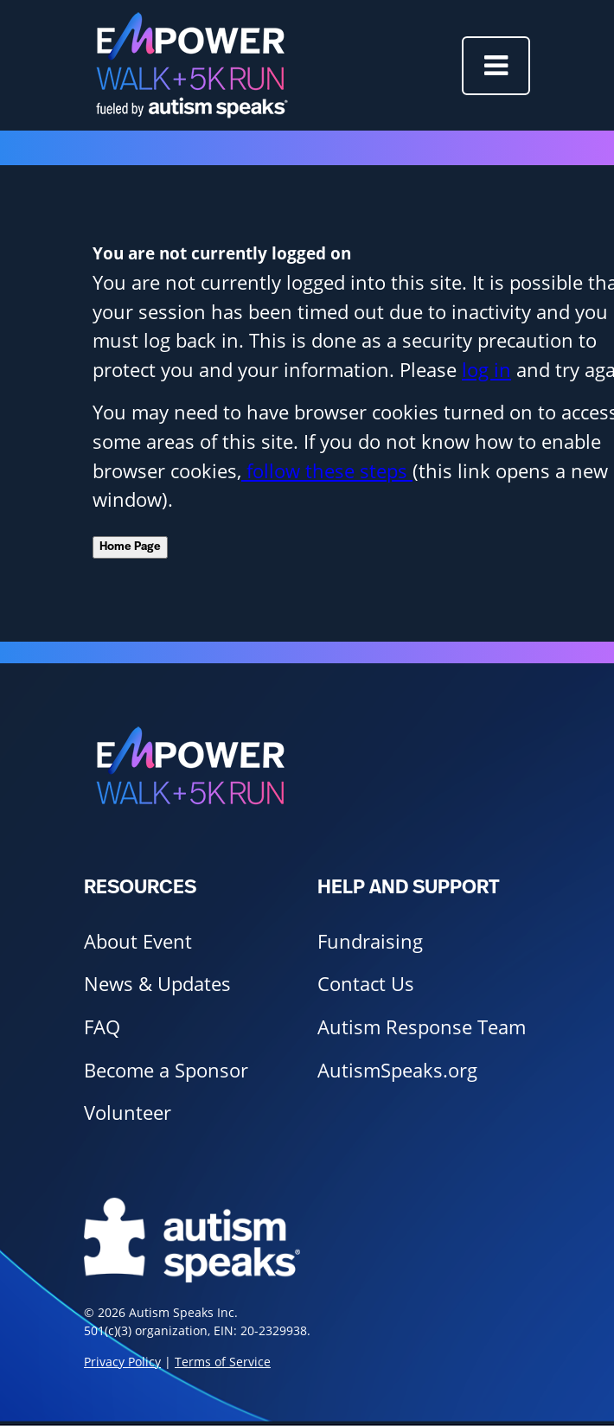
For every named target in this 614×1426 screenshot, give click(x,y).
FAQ (102, 1027)
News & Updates (157, 983)
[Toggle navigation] (496, 65)
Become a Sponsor (166, 1070)
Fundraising (370, 941)
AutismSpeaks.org (397, 1070)
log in (486, 369)
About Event (138, 941)
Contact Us (365, 983)
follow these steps (327, 470)
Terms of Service (223, 1361)
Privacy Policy (122, 1361)
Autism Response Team (421, 1027)
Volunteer (127, 1112)
